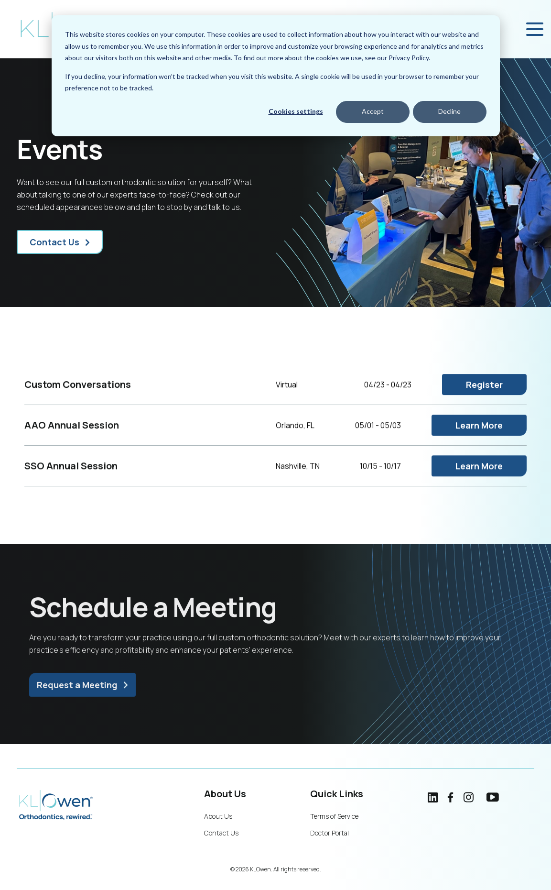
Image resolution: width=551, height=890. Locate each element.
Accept (373, 111)
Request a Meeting (77, 690)
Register (484, 393)
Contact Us (54, 242)
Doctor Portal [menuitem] (329, 832)
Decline (449, 111)
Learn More (479, 435)
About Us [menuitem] (218, 816)
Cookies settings (296, 111)
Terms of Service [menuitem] (334, 816)
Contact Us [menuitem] (221, 832)
